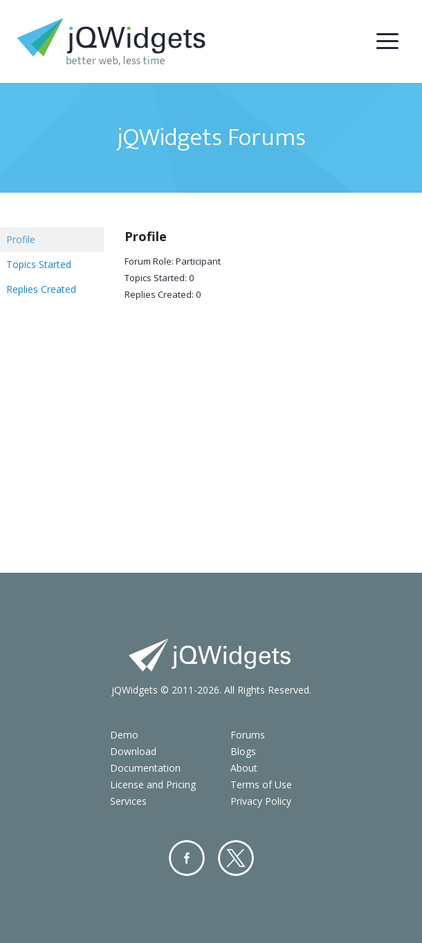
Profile (20, 239)
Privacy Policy (260, 801)
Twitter (236, 858)
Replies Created (41, 289)
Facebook (187, 858)
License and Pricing (153, 784)
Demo (124, 734)
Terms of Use (261, 784)
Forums (247, 734)
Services (128, 801)
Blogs (243, 751)
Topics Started (38, 264)
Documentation (145, 767)
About (243, 767)
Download (133, 751)
